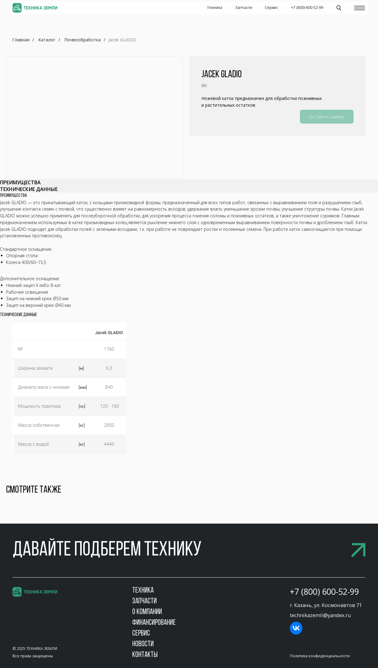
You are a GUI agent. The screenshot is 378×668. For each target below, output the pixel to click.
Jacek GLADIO (122, 40)
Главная (20, 40)
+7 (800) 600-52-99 (324, 591)
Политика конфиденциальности (320, 655)
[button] (189, 551)
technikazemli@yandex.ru (320, 615)
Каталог (46, 40)
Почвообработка (82, 40)
